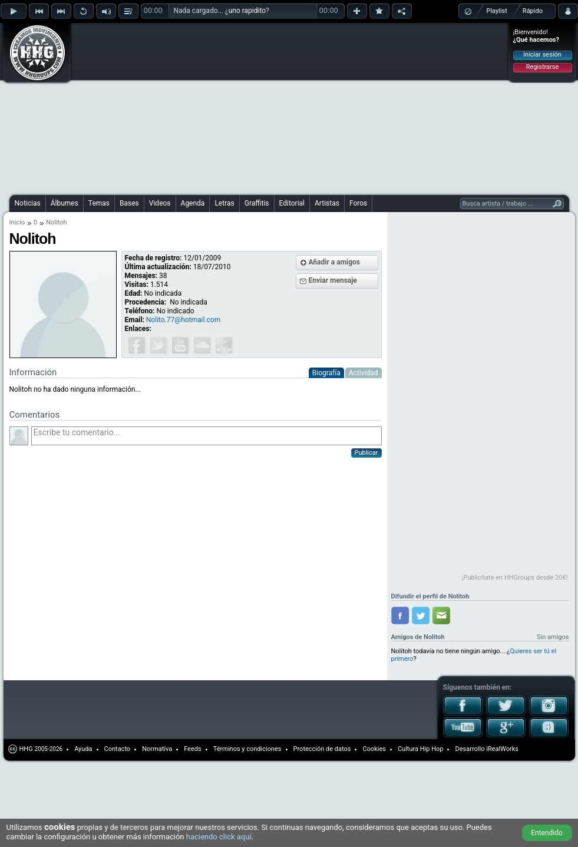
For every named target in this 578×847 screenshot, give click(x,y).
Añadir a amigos (335, 262)
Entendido (547, 833)
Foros (358, 203)
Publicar (366, 452)
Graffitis (257, 203)
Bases (129, 203)
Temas (99, 203)
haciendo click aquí (219, 836)
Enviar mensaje (333, 280)
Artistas (327, 203)
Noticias (28, 203)
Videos (160, 203)
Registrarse (542, 67)
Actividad (363, 373)
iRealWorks (502, 749)
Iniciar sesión (542, 54)
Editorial (292, 203)
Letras (224, 203)
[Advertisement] (227, 107)
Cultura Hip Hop (421, 749)
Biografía (326, 373)
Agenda (193, 203)
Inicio (17, 222)
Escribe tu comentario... (206, 435)
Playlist (497, 11)
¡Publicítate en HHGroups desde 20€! (515, 577)
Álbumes (64, 203)
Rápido (533, 11)
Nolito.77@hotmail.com (183, 320)
